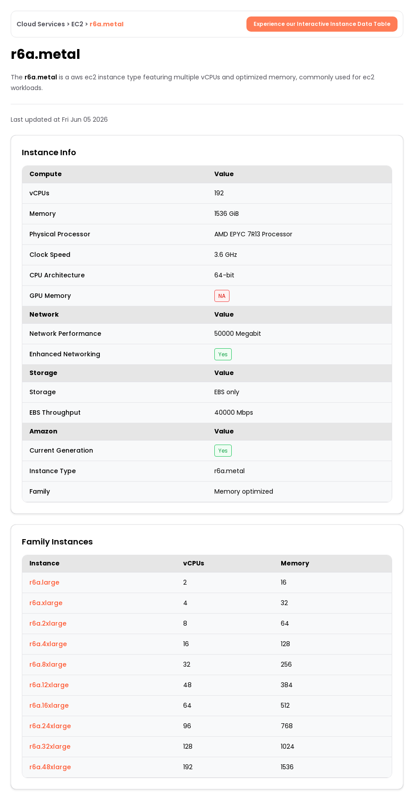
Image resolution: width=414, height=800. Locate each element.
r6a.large (44, 582)
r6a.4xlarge (48, 643)
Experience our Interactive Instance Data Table (322, 24)
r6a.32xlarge (49, 746)
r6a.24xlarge (50, 726)
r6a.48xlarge (50, 767)
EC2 (77, 24)
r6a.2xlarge (47, 623)
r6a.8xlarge (47, 664)
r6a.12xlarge (49, 684)
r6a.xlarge (45, 602)
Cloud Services (40, 24)
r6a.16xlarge (49, 705)
